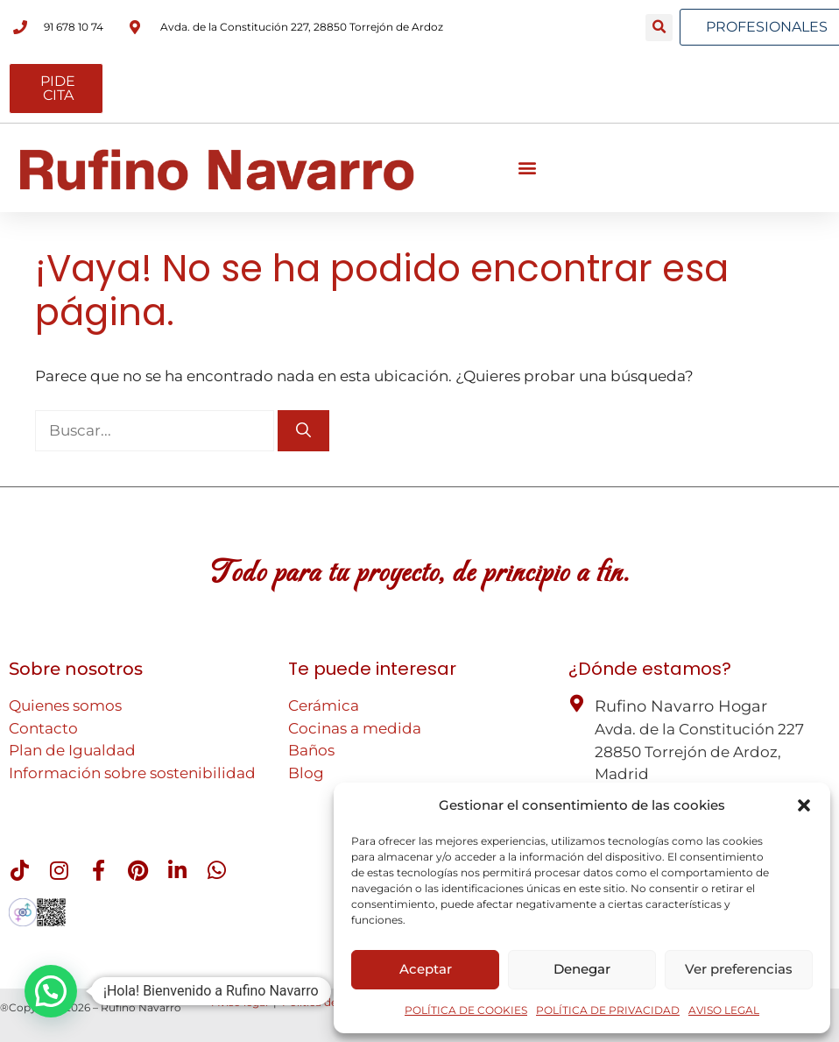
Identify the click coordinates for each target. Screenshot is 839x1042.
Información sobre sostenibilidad (132, 773)
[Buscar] (303, 431)
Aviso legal (240, 1002)
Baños (311, 750)
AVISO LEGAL (723, 1010)
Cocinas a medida (354, 728)
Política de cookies (331, 1002)
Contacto (43, 728)
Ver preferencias (739, 968)
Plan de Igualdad (72, 750)
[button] (804, 805)
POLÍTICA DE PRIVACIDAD (608, 1010)
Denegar (581, 968)
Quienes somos (65, 705)
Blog (306, 773)
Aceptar (425, 968)
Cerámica (323, 705)
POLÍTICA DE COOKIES (466, 1010)
